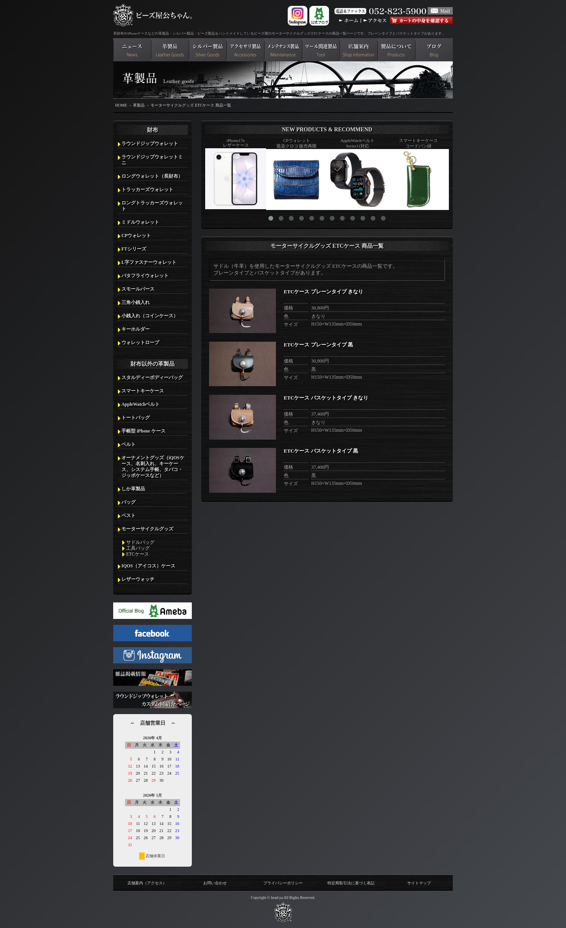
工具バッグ (138, 548)
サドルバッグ (140, 542)
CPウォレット (136, 235)
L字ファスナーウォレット (148, 262)
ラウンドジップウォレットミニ (152, 160)
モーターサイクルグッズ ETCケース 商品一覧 (191, 105)
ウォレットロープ (140, 342)
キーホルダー (135, 329)
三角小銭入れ (135, 302)
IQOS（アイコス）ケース (148, 565)
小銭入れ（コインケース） (149, 315)
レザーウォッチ (137, 579)
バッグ (128, 502)
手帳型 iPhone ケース (143, 431)
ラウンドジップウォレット (149, 143)
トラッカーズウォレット (147, 189)
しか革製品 (133, 488)
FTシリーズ (133, 249)
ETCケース (137, 554)
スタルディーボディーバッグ (152, 377)
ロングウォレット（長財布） (152, 176)
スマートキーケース (142, 391)
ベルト (128, 444)
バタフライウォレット (145, 275)
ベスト (128, 515)
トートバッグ (135, 417)
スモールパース (137, 289)
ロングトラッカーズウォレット (152, 206)
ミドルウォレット (140, 222)
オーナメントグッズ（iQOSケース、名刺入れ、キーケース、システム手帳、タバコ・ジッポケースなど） (152, 466)
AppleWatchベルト (140, 404)
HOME (121, 105)
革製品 (139, 105)
